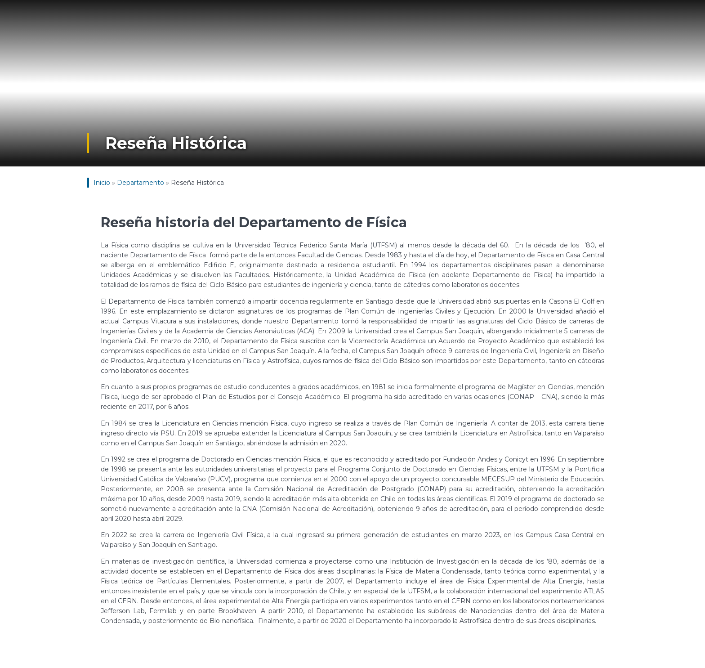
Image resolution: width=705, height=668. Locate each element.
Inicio (102, 183)
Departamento (140, 183)
